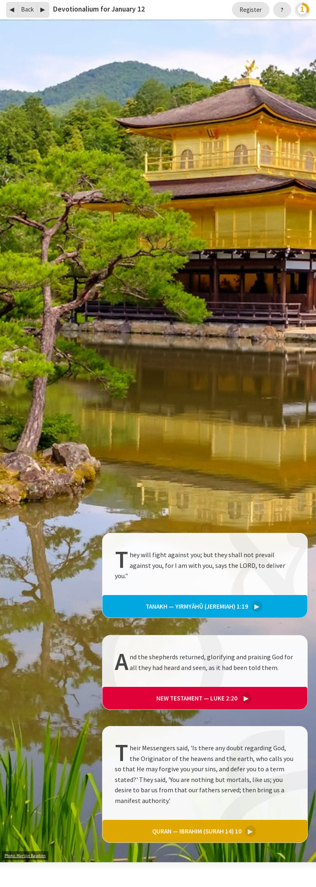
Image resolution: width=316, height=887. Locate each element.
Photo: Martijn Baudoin (25, 855)
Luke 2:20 (202, 698)
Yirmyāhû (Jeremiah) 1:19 (203, 607)
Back (27, 9)
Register (250, 10)
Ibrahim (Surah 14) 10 (202, 831)
